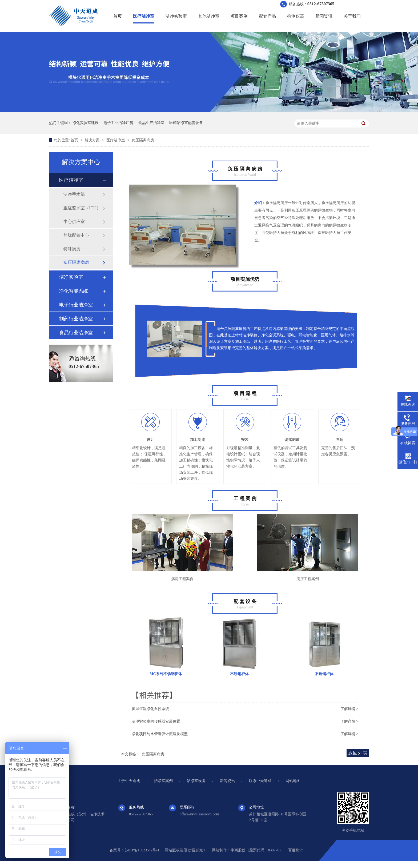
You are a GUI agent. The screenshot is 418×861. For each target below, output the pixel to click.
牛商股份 (238, 850)
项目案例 (239, 16)
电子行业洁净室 (76, 305)
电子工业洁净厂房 (118, 123)
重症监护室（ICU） (82, 208)
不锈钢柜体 (239, 674)
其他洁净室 (208, 16)
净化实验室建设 (86, 123)
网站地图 (293, 781)
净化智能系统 (73, 291)
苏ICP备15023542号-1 (141, 850)
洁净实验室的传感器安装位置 (156, 721)
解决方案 (93, 140)
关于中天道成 (129, 781)
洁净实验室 (176, 16)
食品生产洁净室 (151, 123)
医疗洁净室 (143, 16)
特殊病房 (72, 248)
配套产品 (267, 16)
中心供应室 (74, 221)
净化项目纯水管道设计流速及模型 (160, 734)
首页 (117, 16)
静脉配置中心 (76, 235)
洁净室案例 (163, 781)
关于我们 (352, 16)
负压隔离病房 (143, 140)
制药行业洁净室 (76, 318)
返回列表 (357, 753)
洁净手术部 (74, 194)
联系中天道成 (260, 781)
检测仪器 (295, 16)
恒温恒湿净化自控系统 (150, 709)
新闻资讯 (323, 16)
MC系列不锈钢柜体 (166, 674)
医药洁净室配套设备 (186, 123)
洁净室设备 (196, 781)
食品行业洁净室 (76, 332)
